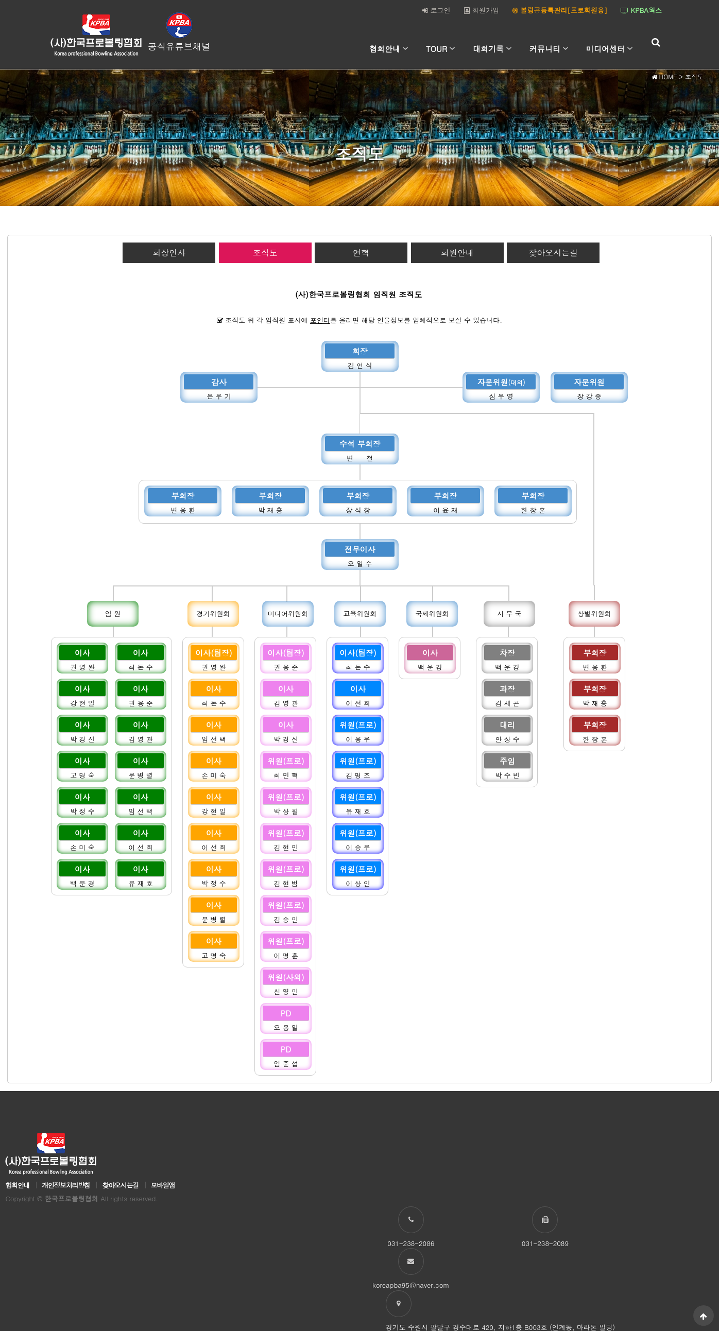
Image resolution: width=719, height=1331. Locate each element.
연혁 (361, 252)
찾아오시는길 (553, 252)
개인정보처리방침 (66, 1186)
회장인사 (168, 252)
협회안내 (384, 48)
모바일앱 (162, 1186)
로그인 (436, 10)
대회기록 (488, 48)
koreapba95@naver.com (655, 1243)
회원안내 (457, 252)
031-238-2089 (536, 1243)
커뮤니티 (544, 48)
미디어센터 (605, 48)
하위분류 (405, 49)
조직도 (265, 252)
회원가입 (481, 10)
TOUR (436, 48)
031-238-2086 (418, 1243)
